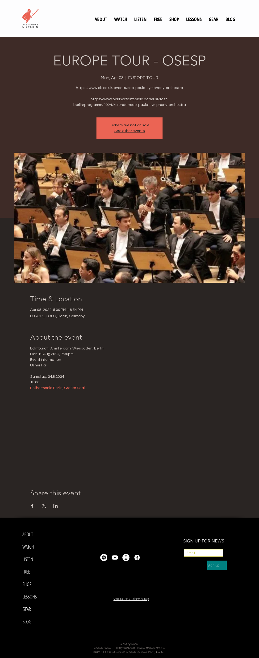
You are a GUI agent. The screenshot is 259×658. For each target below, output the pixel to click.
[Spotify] (103, 557)
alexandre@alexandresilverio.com (132, 652)
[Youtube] (114, 557)
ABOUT (27, 534)
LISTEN (27, 559)
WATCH (28, 546)
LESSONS (29, 596)
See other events (129, 131)
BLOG (26, 621)
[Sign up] (217, 565)
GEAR (26, 609)
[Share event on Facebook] (32, 506)
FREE (26, 571)
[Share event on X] (44, 506)
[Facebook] (137, 557)
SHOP (27, 584)
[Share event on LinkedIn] (55, 506)
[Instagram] (126, 557)
